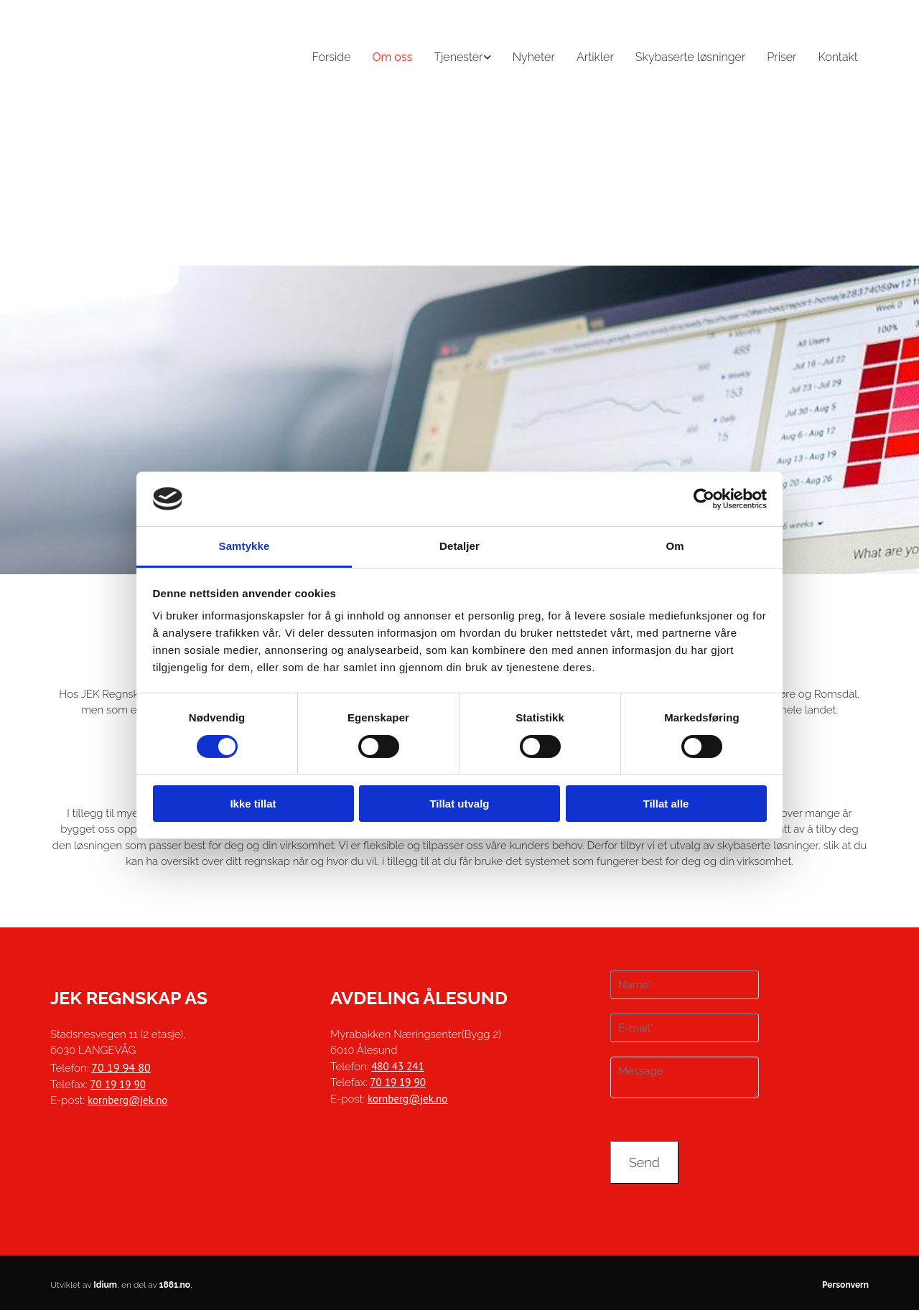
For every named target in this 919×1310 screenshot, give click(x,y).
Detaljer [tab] (459, 546)
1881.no (175, 1285)
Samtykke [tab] (244, 546)
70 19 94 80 (121, 1067)
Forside (331, 57)
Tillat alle (666, 803)
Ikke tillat (253, 803)
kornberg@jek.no (127, 1100)
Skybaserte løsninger (690, 57)
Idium (105, 1285)
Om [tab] (675, 546)
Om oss (393, 57)
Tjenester (458, 57)
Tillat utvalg (459, 803)
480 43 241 (397, 1066)
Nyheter (534, 57)
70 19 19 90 (117, 1084)
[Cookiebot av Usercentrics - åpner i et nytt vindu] (704, 499)
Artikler (595, 57)
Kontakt (838, 57)
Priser (781, 57)
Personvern (845, 1285)
